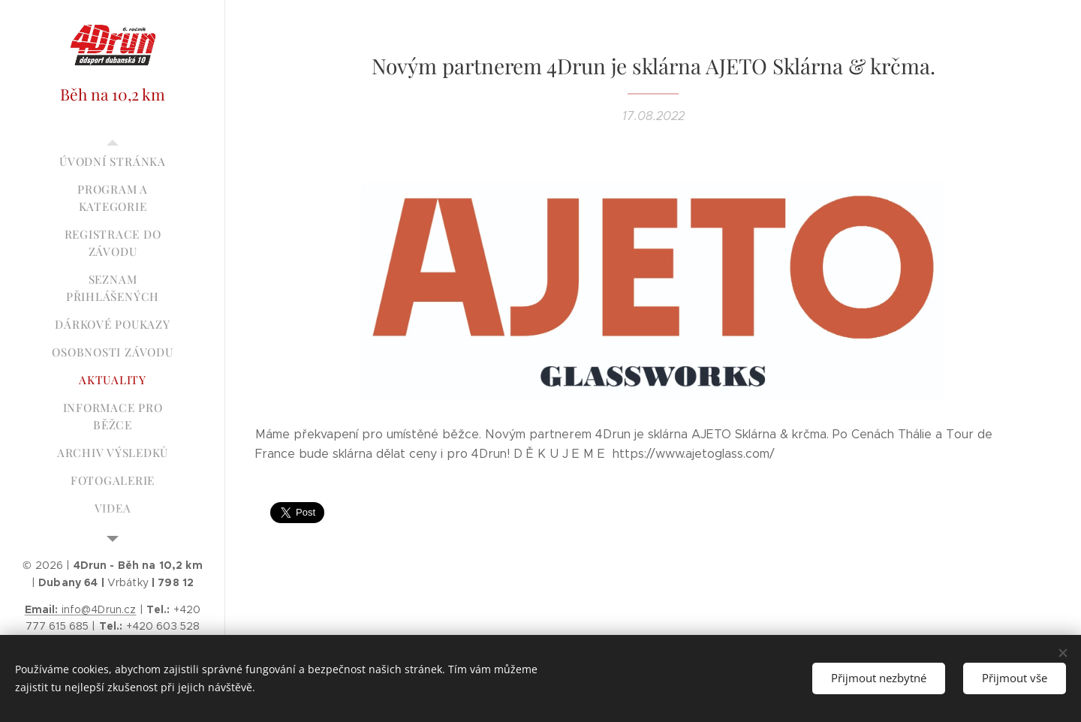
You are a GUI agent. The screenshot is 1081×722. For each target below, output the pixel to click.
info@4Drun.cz (81, 609)
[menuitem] (113, 161)
